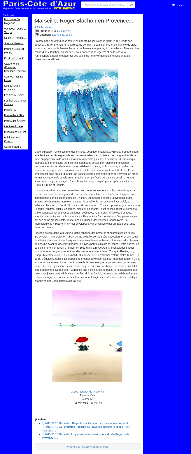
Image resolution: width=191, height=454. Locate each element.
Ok (131, 4)
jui (63, 31)
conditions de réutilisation (79, 447)
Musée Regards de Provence (88, 391)
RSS (37, 27)
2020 (68, 31)
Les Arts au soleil (62, 34)
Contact (180, 4)
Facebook (46, 27)
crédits (104, 447)
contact (96, 447)
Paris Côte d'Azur (39, 5)
